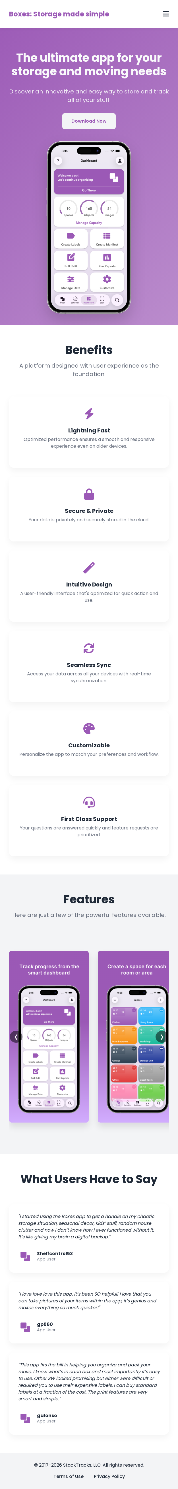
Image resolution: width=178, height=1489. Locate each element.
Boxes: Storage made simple (59, 14)
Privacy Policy (109, 1476)
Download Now (89, 121)
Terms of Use (68, 1476)
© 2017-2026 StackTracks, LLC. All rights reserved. (89, 1465)
